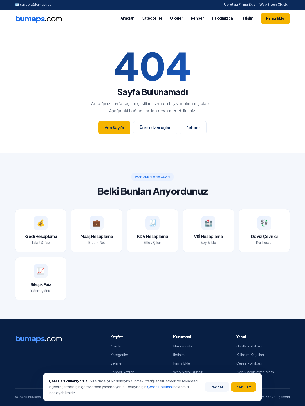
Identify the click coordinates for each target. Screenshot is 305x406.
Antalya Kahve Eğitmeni (271, 397)
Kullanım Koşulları (250, 355)
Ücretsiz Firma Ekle (240, 4)
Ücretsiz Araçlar (155, 127)
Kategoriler (152, 18)
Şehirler (116, 363)
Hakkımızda (222, 18)
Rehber (197, 18)
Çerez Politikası (249, 363)
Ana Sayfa (114, 127)
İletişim (246, 18)
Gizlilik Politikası (249, 346)
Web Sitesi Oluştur (274, 4)
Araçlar (127, 18)
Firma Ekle (275, 18)
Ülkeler (176, 18)
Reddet (216, 387)
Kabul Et (243, 387)
